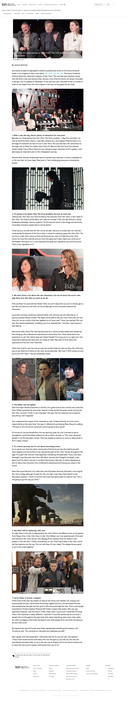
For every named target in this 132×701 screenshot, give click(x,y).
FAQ (87, 668)
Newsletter (52, 673)
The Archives (71, 666)
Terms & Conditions (92, 673)
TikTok (110, 671)
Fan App (51, 676)
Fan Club (36, 666)
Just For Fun (29, 13)
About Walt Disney (72, 673)
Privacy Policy (43, 690)
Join (18, 5)
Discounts (32, 5)
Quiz (23, 13)
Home (4, 10)
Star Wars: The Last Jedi (33, 655)
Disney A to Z (70, 679)
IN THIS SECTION (7, 13)
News (9, 10)
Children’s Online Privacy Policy (70, 690)
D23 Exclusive (16, 10)
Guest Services (90, 671)
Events (24, 5)
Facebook (111, 676)
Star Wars (23, 655)
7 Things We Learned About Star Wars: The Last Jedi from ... (42, 10)
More (88, 666)
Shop (40, 5)
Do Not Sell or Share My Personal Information (101, 690)
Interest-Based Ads (83, 690)
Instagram (111, 668)
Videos (37, 13)
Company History (71, 671)
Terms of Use (35, 690)
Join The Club (37, 668)
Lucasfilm (17, 655)
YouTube (110, 673)
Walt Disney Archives (72, 668)
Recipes (51, 671)
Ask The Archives (71, 676)
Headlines (17, 13)
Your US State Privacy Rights (55, 690)
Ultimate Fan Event (50, 5)
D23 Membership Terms (25, 690)
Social (108, 666)
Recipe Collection (46, 13)
